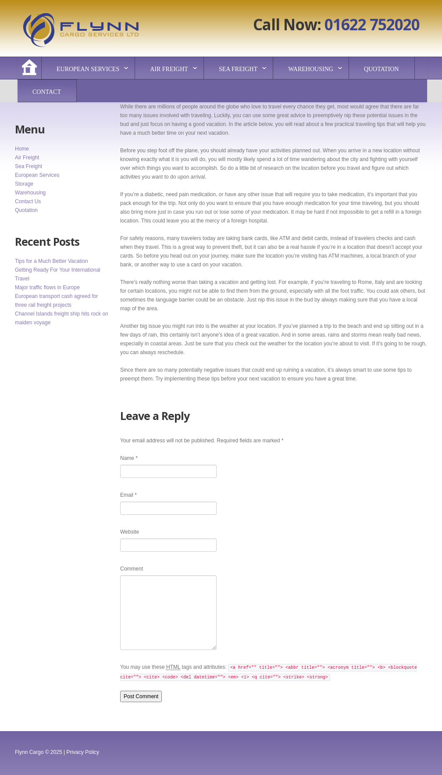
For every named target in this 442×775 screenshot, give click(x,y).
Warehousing (310, 69)
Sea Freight (238, 69)
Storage (24, 184)
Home (22, 149)
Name (129, 458)
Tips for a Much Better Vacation (51, 261)
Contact (46, 92)
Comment (131, 569)
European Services (88, 69)
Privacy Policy (82, 752)
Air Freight (169, 69)
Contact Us (28, 201)
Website (129, 532)
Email (128, 495)
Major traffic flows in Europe (47, 287)
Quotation (381, 69)
